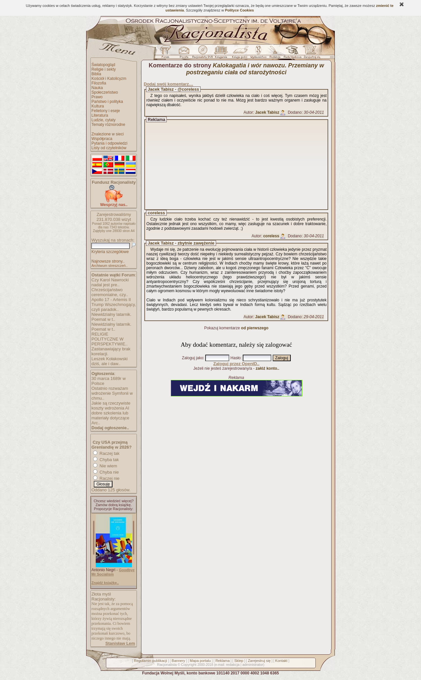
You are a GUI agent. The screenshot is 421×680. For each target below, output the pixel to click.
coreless (156, 212)
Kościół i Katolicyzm (108, 78)
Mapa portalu (200, 661)
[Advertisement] (242, 165)
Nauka (97, 87)
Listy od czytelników (108, 148)
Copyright (188, 665)
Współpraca (101, 138)
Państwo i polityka (107, 101)
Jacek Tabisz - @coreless (173, 89)
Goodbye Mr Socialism (113, 572)
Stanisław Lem (120, 643)
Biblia (96, 74)
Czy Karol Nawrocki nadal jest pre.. (110, 282)
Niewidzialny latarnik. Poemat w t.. (111, 317)
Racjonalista (167, 665)
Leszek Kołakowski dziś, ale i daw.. (109, 361)
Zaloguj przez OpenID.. (236, 363)
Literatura (99, 115)
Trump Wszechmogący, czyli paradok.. (113, 307)
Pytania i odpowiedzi (109, 143)
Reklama (222, 661)
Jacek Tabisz (267, 112)
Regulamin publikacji (150, 661)
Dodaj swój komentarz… (168, 84)
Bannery (178, 661)
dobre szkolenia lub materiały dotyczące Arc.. (110, 417)
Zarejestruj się (259, 661)
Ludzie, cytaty (103, 120)
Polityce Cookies (239, 10)
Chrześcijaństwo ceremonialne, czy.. (109, 292)
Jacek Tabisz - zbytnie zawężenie (181, 243)
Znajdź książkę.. (105, 583)
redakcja (233, 665)
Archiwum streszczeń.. (109, 266)
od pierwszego (254, 328)
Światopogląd (103, 64)
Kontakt (281, 661)
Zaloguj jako (192, 358)
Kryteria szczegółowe (110, 251)
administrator (252, 665)
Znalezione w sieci (107, 134)
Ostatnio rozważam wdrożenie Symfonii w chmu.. (112, 393)
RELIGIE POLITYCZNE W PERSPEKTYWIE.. (109, 339)
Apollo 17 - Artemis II (111, 299)
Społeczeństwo (104, 92)
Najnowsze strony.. (107, 261)
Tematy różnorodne (108, 124)
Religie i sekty (103, 69)
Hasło (236, 358)
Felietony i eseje (105, 110)
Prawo (97, 97)
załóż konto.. (267, 368)
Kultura (97, 106)
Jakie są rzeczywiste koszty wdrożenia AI (110, 405)
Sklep (238, 661)
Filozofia (98, 83)
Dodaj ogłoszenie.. (110, 427)
